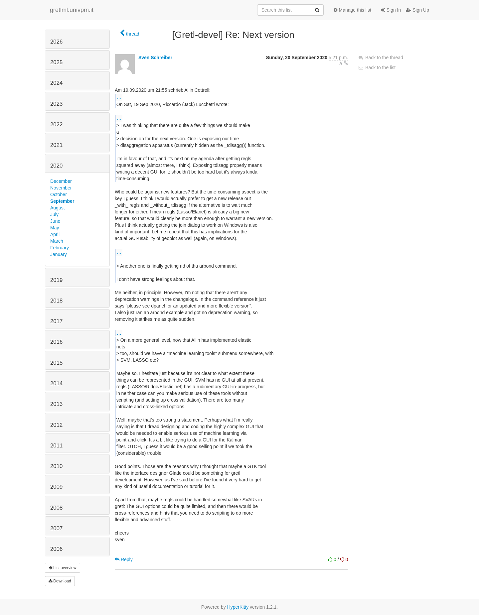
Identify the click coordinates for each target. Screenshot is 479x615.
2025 (56, 62)
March (56, 241)
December (61, 181)
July (54, 214)
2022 (56, 124)
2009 (56, 487)
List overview (63, 567)
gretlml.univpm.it (71, 10)
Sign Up (417, 10)
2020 (56, 166)
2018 (56, 301)
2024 (56, 83)
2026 (56, 42)
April (55, 234)
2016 (56, 342)
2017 (56, 321)
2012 (56, 425)
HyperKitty (238, 607)
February (59, 247)
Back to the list (377, 67)
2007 (56, 528)
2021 (56, 145)
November (61, 187)
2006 (56, 549)
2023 (56, 104)
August (57, 207)
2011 (56, 445)
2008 (56, 508)
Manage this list (352, 10)
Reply (124, 559)
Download (60, 581)
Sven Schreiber (155, 57)
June (55, 221)
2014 (56, 383)
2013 (56, 404)
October (58, 194)
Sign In (391, 10)
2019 (56, 280)
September (62, 201)
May (54, 227)
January (58, 254)
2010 (56, 466)
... (119, 97)
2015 (56, 363)
